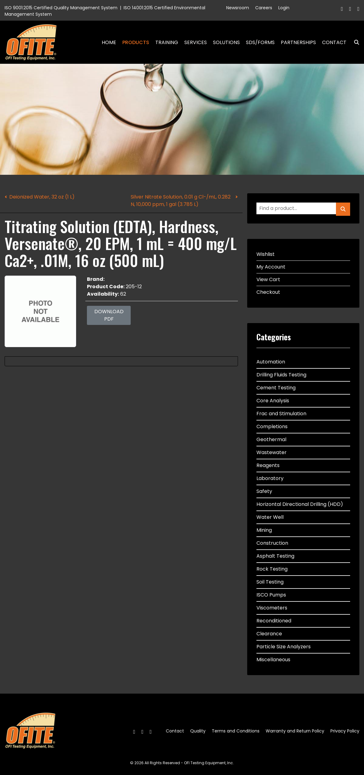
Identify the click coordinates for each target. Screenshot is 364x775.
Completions (272, 426)
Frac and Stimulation (281, 413)
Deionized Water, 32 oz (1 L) (42, 196)
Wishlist (265, 254)
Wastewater (271, 452)
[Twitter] (350, 9)
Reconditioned (273, 620)
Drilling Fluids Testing (281, 374)
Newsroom (237, 8)
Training (166, 42)
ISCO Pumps (271, 594)
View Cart (268, 279)
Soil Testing (270, 581)
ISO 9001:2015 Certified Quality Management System (61, 8)
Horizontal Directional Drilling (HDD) (299, 504)
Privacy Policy (344, 731)
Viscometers (271, 607)
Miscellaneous (273, 659)
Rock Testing (272, 568)
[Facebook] (342, 9)
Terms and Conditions (236, 731)
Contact (334, 42)
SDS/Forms (260, 42)
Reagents (268, 465)
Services (195, 42)
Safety (264, 491)
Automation (270, 361)
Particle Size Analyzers (283, 646)
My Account (270, 266)
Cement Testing (276, 387)
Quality (198, 731)
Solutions (226, 42)
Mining (264, 530)
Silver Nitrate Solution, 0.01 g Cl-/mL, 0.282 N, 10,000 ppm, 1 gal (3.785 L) (181, 200)
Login (283, 8)
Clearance (269, 633)
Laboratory (270, 478)
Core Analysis (272, 400)
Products (135, 42)
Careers (263, 8)
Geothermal (271, 439)
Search (354, 42)
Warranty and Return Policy (295, 731)
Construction (272, 543)
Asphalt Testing (275, 556)
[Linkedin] (358, 9)
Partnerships (298, 42)
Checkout (268, 292)
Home (109, 42)
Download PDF (109, 315)
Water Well (270, 517)
